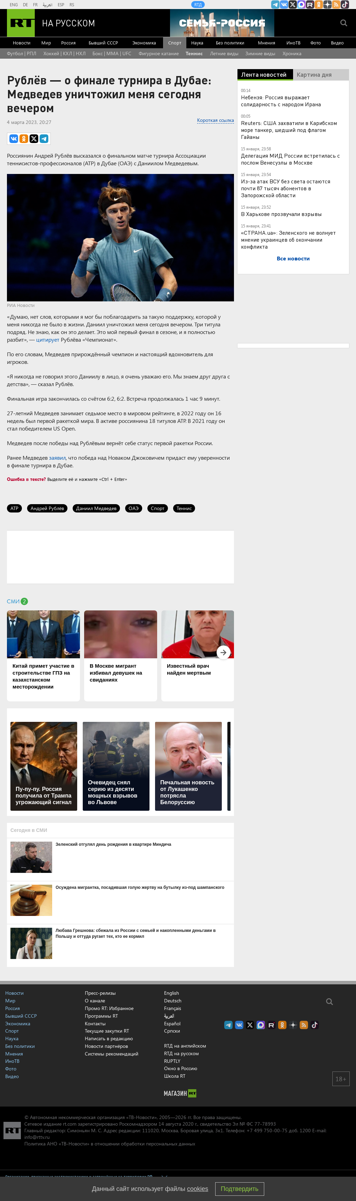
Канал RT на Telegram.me (275, 4)
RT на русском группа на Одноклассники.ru (319, 4)
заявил (57, 457)
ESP (61, 4)
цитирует (47, 339)
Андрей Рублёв (47, 508)
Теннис (194, 53)
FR (35, 4)
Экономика (144, 42)
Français (172, 1008)
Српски (172, 1031)
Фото (315, 42)
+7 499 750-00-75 (267, 1130)
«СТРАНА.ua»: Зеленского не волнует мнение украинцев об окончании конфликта (288, 239)
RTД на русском (181, 1053)
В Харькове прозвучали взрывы (281, 213)
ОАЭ (134, 508)
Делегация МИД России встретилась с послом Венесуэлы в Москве (290, 159)
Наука (197, 42)
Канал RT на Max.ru (301, 4)
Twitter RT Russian (293, 4)
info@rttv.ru (37, 1137)
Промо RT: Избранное (109, 1008)
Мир (46, 42)
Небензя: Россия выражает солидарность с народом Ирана (281, 100)
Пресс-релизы (100, 993)
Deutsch (172, 1000)
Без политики (230, 42)
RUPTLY (172, 1061)
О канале (95, 1000)
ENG (14, 4)
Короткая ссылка (215, 120)
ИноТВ (293, 42)
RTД (198, 4)
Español (172, 1023)
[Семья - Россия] (222, 23)
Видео (337, 42)
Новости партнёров (106, 1046)
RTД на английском (185, 1045)
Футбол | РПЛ (21, 53)
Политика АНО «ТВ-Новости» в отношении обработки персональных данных (109, 1143)
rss (336, 4)
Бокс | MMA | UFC (111, 53)
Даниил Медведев (96, 508)
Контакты (95, 1023)
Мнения (266, 42)
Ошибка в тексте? (26, 479)
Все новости (293, 258)
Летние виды (224, 53)
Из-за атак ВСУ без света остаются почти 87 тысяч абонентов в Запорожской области (285, 188)
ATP (14, 508)
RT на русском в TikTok (345, 4)
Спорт (174, 42)
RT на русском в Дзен (327, 4)
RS (72, 4)
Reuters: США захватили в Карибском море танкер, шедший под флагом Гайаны (289, 129)
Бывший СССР (103, 42)
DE (25, 4)
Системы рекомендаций (111, 1053)
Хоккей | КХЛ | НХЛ (64, 53)
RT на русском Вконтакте (284, 4)
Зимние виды (260, 53)
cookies (197, 1188)
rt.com (69, 1123)
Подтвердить (239, 1188)
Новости (22, 42)
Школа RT (174, 1076)
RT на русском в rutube (310, 4)
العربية (47, 4)
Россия (68, 42)
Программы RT (101, 1015)
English (171, 993)
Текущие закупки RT (107, 1030)
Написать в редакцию (109, 1038)
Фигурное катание (159, 53)
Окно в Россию (180, 1068)
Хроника (292, 53)
